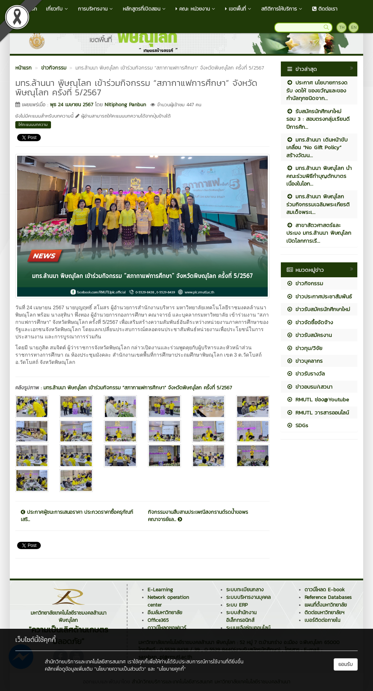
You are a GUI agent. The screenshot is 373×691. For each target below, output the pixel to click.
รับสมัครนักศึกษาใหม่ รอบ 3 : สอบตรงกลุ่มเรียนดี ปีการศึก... (318, 119)
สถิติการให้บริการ (282, 9)
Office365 (158, 620)
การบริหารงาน (96, 9)
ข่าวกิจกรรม (304, 283)
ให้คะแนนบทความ (33, 124)
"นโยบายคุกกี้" (171, 669)
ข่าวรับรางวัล (305, 373)
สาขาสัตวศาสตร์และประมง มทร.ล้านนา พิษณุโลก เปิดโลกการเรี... (318, 233)
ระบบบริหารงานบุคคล (248, 597)
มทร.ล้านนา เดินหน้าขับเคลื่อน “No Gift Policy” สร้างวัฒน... (317, 147)
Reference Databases (328, 597)
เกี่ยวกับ (57, 9)
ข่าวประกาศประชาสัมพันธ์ (319, 296)
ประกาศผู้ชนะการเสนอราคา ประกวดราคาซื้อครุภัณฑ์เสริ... (77, 516)
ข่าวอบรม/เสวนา (309, 386)
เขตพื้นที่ (238, 9)
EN (354, 27)
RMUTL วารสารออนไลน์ (317, 412)
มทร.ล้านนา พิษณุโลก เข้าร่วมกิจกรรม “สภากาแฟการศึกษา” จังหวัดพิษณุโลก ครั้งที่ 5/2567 (137, 388)
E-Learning (160, 589)
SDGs (297, 425)
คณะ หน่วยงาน (196, 9)
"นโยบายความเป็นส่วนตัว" (120, 669)
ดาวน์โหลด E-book (325, 589)
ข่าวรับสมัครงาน (309, 335)
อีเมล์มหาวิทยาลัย (165, 612)
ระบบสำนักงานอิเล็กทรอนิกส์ (241, 616)
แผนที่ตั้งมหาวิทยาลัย (326, 605)
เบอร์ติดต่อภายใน (322, 620)
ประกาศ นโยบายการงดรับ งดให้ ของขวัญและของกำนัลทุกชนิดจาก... (317, 90)
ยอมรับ (345, 664)
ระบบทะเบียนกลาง (245, 589)
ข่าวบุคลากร (304, 361)
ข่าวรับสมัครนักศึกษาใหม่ (318, 309)
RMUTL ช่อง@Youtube (317, 399)
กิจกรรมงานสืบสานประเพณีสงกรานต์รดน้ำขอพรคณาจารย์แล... (198, 516)
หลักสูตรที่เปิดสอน (145, 9)
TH (342, 27)
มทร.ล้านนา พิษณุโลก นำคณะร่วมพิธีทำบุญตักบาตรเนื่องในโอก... (319, 176)
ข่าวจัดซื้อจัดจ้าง (309, 322)
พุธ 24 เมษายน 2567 (71, 104)
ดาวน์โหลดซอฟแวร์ (167, 628)
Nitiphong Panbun (125, 104)
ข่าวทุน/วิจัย (304, 348)
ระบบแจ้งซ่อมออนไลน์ (248, 628)
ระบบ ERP (237, 605)
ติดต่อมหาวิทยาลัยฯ (324, 612)
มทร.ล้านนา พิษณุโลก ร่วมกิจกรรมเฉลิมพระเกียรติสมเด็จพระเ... (318, 204)
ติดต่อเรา (324, 9)
